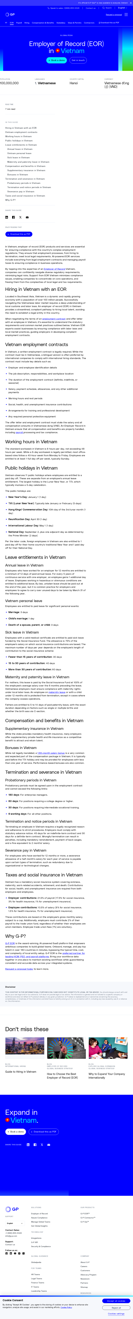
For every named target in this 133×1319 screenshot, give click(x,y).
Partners (84, 1285)
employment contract (54, 320)
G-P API (34, 1244)
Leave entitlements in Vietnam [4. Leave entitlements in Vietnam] (21, 146)
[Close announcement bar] (131, 3)
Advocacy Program (88, 1277)
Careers (84, 1268)
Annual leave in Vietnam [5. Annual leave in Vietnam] (19, 151)
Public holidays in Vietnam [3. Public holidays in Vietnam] (18, 142)
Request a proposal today (19, 970)
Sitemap (84, 1289)
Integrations (36, 1240)
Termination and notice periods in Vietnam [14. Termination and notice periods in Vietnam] (29, 189)
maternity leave (57, 694)
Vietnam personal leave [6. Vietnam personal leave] (19, 155)
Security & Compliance (41, 1248)
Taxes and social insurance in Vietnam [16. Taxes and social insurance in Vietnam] (25, 197)
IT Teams (35, 1289)
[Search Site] (107, 8)
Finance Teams (37, 1285)
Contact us (10, 1247)
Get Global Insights (39, 1228)
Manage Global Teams (40, 1224)
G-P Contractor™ (88, 1220)
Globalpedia (36, 1264)
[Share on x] (20, 219)
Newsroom (85, 1281)
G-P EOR (10, 945)
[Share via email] (27, 219)
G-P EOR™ (85, 1216)
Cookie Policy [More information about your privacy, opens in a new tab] (66, 1307)
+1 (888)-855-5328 (13, 1235)
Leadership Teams (39, 1293)
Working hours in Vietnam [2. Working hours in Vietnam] (18, 138)
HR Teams (35, 1276)
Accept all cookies (116, 1300)
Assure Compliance (39, 1220)
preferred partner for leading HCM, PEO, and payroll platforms (45, 956)
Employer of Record (54, 270)
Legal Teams (36, 1281)
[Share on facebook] (13, 219)
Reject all (116, 1307)
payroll (20, 434)
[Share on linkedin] (6, 219)
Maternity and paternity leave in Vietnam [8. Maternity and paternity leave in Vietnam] (28, 163)
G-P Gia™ (85, 1224)
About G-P (85, 1264)
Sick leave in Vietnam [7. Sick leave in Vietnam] (18, 159)
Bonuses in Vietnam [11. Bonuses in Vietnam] (17, 176)
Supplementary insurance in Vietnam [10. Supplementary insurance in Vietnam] (26, 172)
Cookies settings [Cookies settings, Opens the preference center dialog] (116, 1313)
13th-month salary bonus (51, 754)
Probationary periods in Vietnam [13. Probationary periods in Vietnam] (23, 185)
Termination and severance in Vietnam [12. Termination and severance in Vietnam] (25, 180)
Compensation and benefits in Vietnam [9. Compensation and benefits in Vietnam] (25, 168)
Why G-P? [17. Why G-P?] (10, 202)
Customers (85, 1273)
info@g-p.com (11, 1238)
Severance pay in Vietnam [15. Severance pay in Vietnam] (20, 193)
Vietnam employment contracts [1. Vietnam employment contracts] (21, 134)
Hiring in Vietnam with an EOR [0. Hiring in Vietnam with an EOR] (21, 129)
